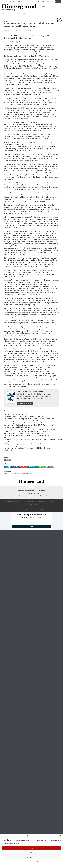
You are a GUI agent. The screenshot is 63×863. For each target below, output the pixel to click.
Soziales (23, 14)
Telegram (10, 1)
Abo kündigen (35, 496)
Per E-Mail (50, 467)
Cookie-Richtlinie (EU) (51, 501)
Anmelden (31, 526)
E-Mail (14, 520)
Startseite (34, 1)
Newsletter (20, 1)
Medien (37, 14)
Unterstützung (50, 1)
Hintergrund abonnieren (25, 403)
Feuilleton (30, 14)
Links (36, 504)
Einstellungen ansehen (31, 857)
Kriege (36, 31)
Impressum (41, 861)
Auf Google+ (23, 467)
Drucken (7, 460)
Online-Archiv (44, 496)
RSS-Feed (3, 1)
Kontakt (44, 1)
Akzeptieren (31, 848)
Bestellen (27, 496)
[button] (60, 836)
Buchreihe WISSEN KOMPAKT (49, 14)
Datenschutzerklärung (33, 861)
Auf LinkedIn (32, 467)
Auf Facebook (14, 467)
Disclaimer (42, 490)
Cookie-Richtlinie (23, 861)
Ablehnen (31, 853)
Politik (3, 14)
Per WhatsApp (41, 467)
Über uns (39, 1)
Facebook (15, 1)
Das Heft (57, 1)
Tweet (6, 467)
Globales (17, 14)
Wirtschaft (10, 14)
